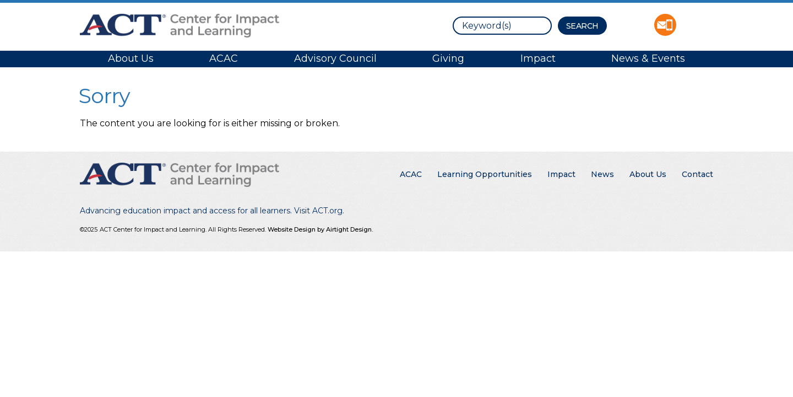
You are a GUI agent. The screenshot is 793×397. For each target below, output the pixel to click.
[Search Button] (582, 26)
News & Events (648, 58)
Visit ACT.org (318, 211)
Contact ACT (665, 25)
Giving (448, 58)
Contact (697, 174)
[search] (502, 26)
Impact (538, 58)
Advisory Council (335, 58)
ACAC (223, 58)
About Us (131, 58)
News (602, 174)
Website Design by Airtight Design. (320, 229)
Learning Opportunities (484, 174)
